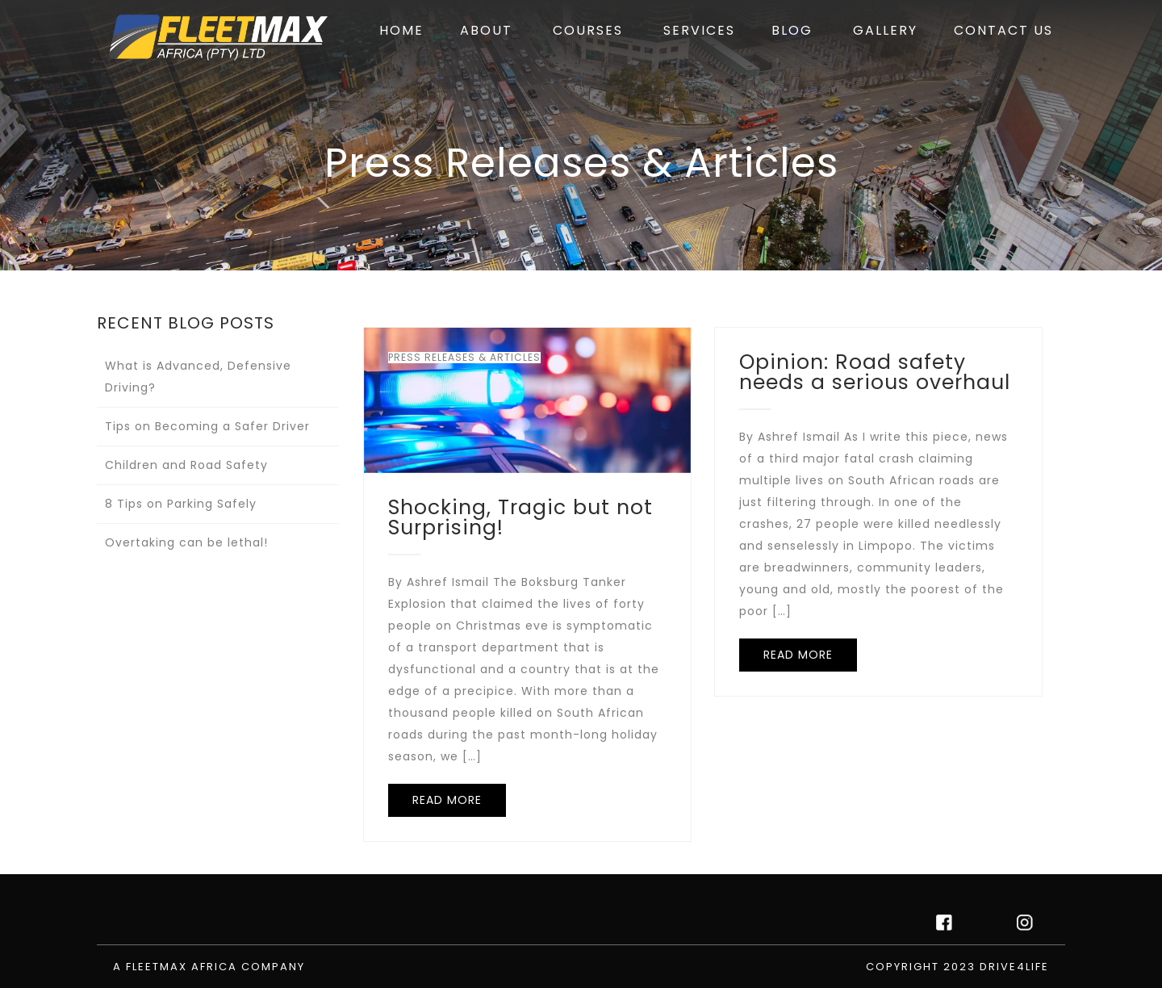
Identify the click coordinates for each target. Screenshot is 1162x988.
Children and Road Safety (186, 465)
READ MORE (447, 800)
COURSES (588, 30)
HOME (401, 30)
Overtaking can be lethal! (186, 542)
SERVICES (699, 30)
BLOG (792, 30)
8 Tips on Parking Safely (181, 504)
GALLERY (885, 30)
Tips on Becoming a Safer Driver (207, 426)
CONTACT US (1003, 30)
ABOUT (486, 30)
